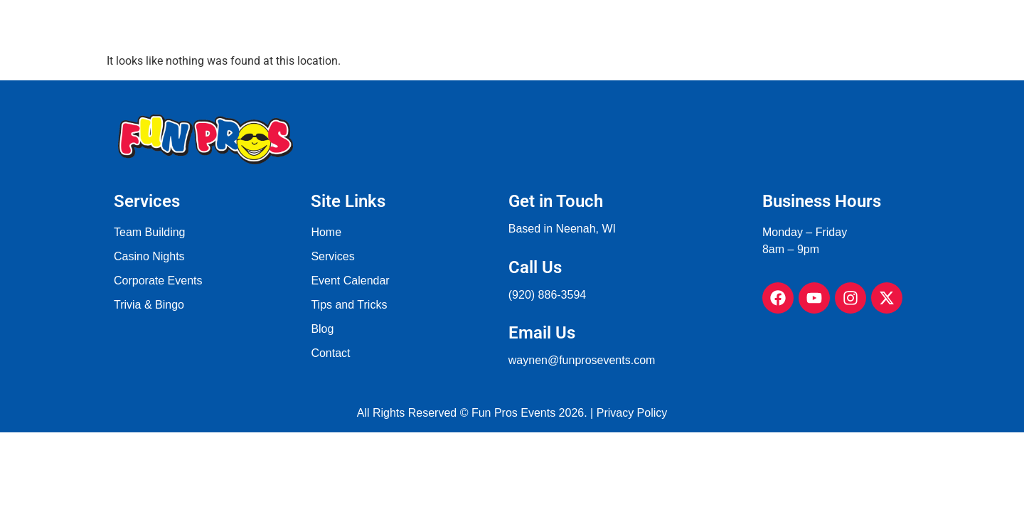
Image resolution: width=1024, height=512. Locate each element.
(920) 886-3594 (547, 295)
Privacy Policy (632, 413)
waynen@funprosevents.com (582, 360)
